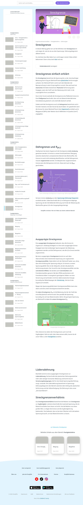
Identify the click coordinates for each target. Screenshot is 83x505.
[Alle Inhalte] (73, 3)
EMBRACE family (44, 498)
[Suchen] (51, 3)
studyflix (11, 3)
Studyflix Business (68, 474)
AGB (32, 494)
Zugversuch (65, 109)
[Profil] (77, 3)
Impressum (24, 494)
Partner (54, 474)
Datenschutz (39, 494)
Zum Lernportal (25, 468)
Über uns (12, 474)
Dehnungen (64, 41)
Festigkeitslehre (55, 41)
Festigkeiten (52, 337)
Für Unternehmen (41, 474)
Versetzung (61, 280)
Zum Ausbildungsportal (42, 468)
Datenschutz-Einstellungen (54, 494)
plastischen (65, 80)
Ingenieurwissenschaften (43, 41)
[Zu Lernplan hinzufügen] (69, 37)
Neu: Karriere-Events (62, 3)
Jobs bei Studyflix (26, 474)
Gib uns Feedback (69, 494)
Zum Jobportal (58, 468)
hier (56, 59)
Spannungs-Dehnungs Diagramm (67, 198)
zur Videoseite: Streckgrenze (58, 427)
